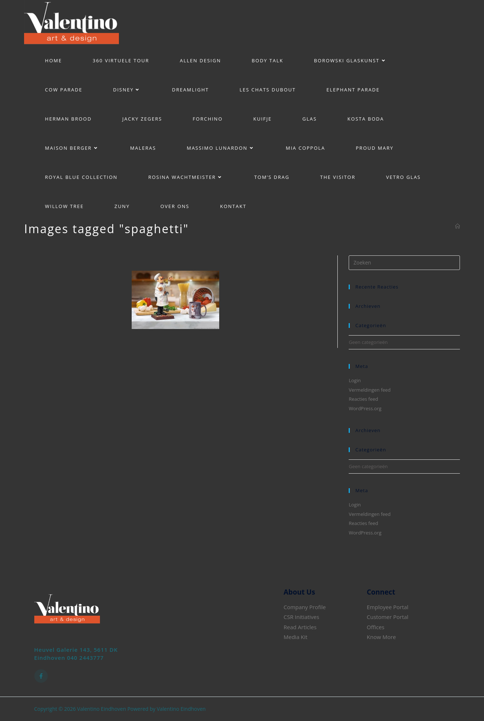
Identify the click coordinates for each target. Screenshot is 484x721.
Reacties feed (363, 399)
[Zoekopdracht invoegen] (404, 262)
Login (355, 380)
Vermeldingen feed (370, 390)
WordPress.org (365, 408)
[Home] (457, 226)
